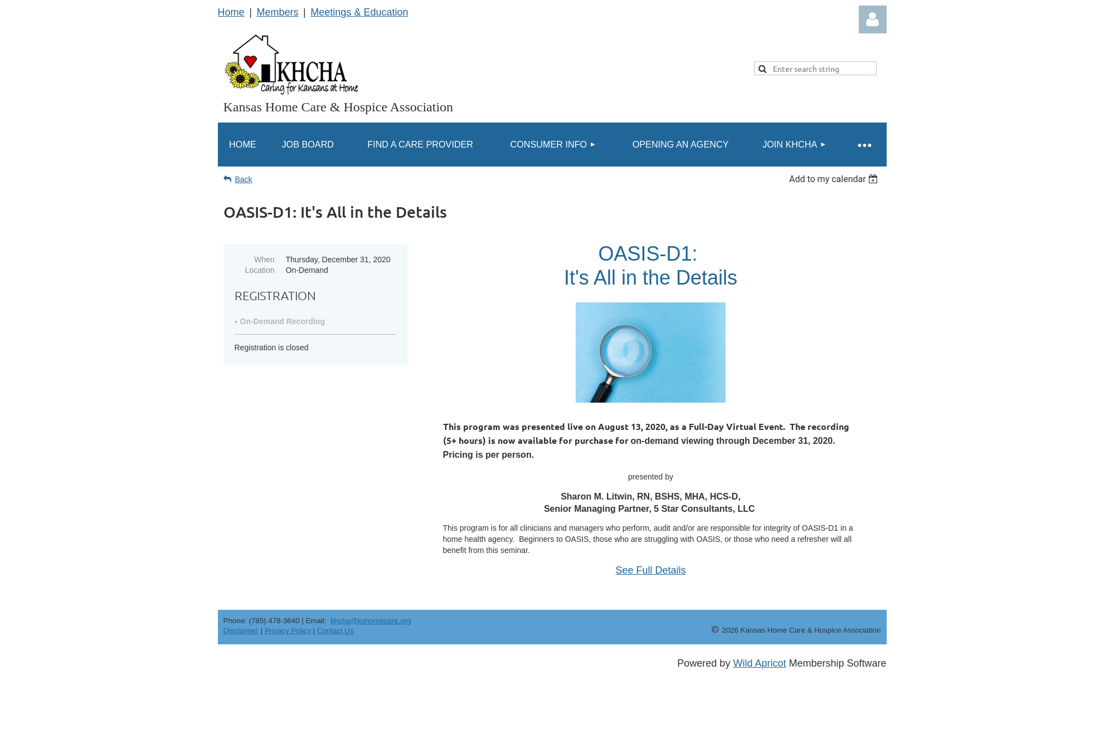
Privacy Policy (288, 631)
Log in (873, 19)
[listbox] (835, 179)
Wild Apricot (759, 663)
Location (260, 270)
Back (243, 179)
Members (277, 12)
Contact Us (335, 631)
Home (231, 12)
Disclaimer (240, 631)
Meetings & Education (359, 12)
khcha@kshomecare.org (370, 620)
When (264, 259)
